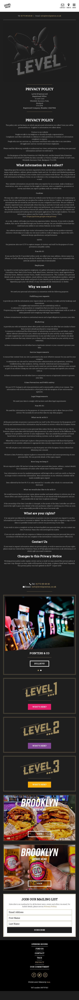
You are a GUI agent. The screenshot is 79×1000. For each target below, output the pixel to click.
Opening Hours (39, 944)
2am (48, 982)
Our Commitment (39, 967)
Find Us (40, 949)
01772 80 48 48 (26, 16)
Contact (39, 953)
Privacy (39, 962)
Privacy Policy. (50, 906)
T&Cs (39, 958)
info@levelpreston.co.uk (50, 16)
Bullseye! (39, 663)
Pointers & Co (39, 653)
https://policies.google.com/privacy (41, 216)
